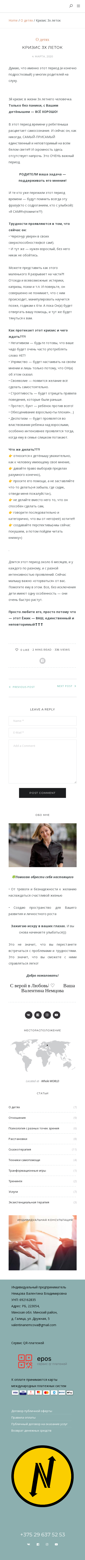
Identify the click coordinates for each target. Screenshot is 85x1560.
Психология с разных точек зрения (34, 1128)
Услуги (13, 1192)
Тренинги (15, 1181)
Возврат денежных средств (31, 1430)
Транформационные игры (27, 1170)
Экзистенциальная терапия (29, 1202)
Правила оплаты (23, 1417)
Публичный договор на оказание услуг (39, 1424)
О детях (27, 20)
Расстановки (18, 1139)
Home (13, 20)
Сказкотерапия (20, 1149)
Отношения (17, 1118)
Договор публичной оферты (31, 1411)
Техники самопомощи (24, 1160)
